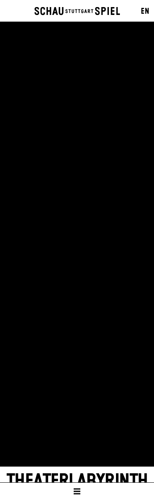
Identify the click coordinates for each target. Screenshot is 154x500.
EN (145, 11)
